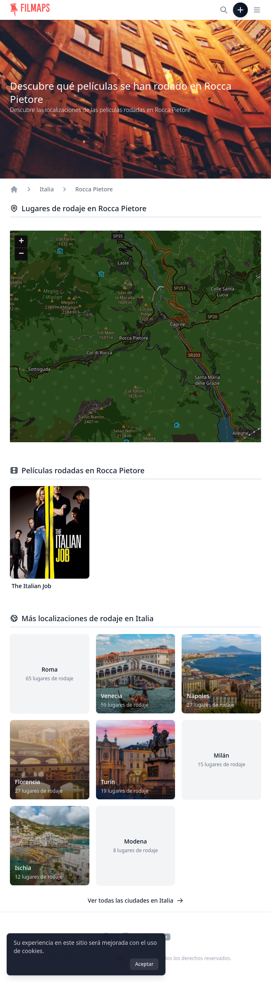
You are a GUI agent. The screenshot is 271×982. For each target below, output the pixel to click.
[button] (21, 242)
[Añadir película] (240, 9)
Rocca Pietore (94, 189)
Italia (47, 189)
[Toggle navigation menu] (256, 9)
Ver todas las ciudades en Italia (135, 900)
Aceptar (144, 964)
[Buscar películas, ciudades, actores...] (223, 9)
